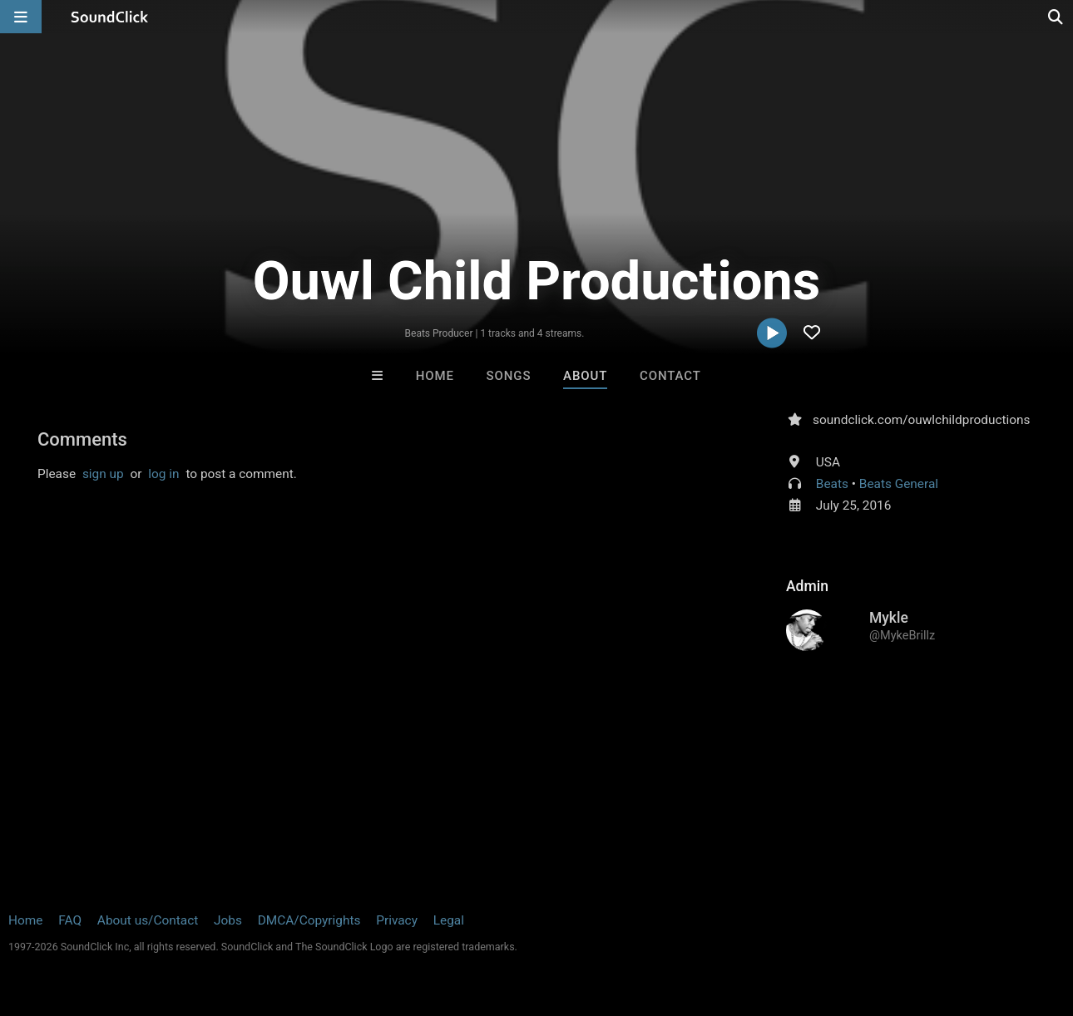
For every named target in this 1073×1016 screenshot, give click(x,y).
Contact (670, 375)
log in (163, 473)
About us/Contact (147, 920)
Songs (509, 375)
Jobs (228, 920)
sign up (103, 473)
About (585, 375)
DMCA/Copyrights (309, 920)
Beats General (898, 483)
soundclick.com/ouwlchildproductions (922, 419)
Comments (82, 439)
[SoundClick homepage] (110, 16)
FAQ (70, 920)
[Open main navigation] (21, 16)
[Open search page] (1056, 16)
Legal (448, 920)
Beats (832, 483)
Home (435, 375)
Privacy (397, 920)
